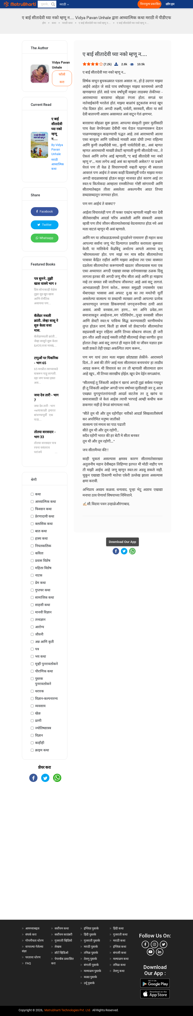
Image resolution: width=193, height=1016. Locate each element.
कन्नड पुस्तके (90, 977)
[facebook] (145, 944)
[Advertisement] (44, 855)
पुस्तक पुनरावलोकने (43, 681)
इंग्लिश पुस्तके (91, 928)
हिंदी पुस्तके (90, 934)
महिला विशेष (43, 568)
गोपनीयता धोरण (34, 940)
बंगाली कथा (119, 952)
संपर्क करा (31, 934)
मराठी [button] (64, 4)
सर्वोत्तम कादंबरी (63, 934)
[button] (52, 4)
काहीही (39, 743)
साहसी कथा (42, 605)
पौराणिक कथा (44, 671)
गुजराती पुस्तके (92, 940)
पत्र (37, 649)
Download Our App (122, 542)
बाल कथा (41, 531)
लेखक (58, 946)
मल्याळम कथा (121, 958)
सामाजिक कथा (44, 597)
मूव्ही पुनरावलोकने (46, 664)
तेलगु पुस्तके (90, 958)
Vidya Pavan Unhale (61, 65)
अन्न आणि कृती (44, 642)
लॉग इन (171, 4)
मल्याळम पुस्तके (92, 971)
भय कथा (40, 656)
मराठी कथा (119, 940)
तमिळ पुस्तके (91, 952)
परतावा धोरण (33, 957)
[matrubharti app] (97, 4)
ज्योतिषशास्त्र (43, 728)
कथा (38, 494)
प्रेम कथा (40, 583)
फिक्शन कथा (43, 509)
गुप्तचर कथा (42, 590)
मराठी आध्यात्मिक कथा (57, 164)
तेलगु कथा (119, 971)
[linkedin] (159, 951)
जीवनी (39, 634)
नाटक (38, 575)
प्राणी (38, 721)
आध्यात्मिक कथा (45, 502)
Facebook (44, 211)
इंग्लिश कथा (119, 946)
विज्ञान (39, 735)
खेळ (38, 713)
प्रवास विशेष (42, 561)
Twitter (44, 224)
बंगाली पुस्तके (91, 965)
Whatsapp (44, 238)
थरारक (39, 691)
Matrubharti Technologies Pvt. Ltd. (67, 1010)
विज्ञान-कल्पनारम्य (46, 698)
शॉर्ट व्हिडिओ (61, 952)
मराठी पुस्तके (91, 946)
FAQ (28, 963)
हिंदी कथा (118, 928)
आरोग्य (39, 627)
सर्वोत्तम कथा (62, 928)
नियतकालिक (43, 546)
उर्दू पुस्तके (89, 983)
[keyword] (47, 4)
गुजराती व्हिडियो (63, 940)
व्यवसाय (40, 706)
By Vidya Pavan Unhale (57, 149)
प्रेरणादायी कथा (44, 516)
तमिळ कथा (119, 965)
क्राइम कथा (42, 750)
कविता (39, 553)
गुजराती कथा (120, 934)
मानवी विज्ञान (43, 612)
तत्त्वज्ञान (40, 620)
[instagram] (154, 944)
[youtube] (150, 951)
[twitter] (163, 944)
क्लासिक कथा (44, 524)
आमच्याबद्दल (32, 928)
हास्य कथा (41, 538)
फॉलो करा (62, 78)
